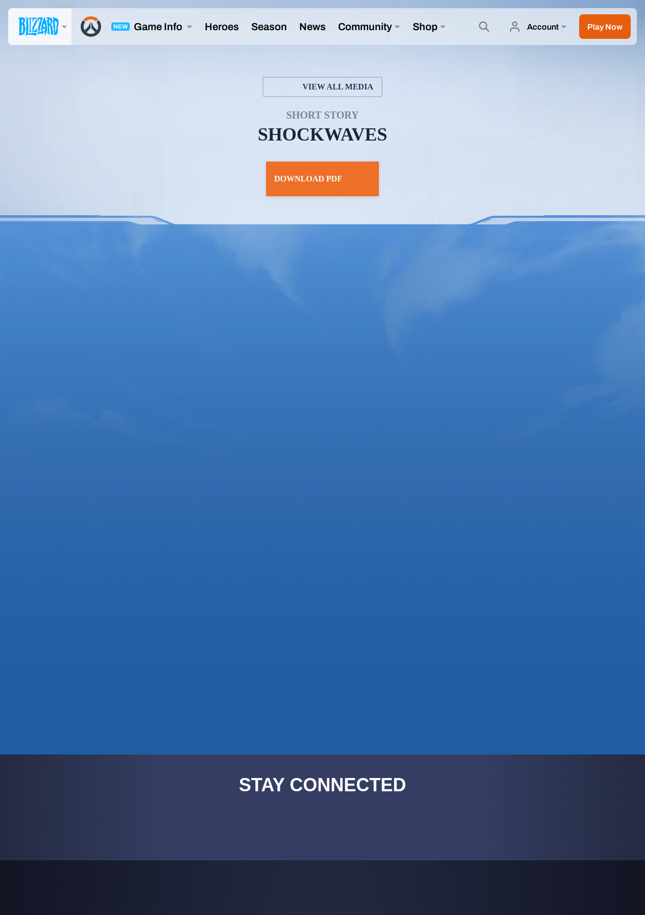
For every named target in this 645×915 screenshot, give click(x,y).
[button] (605, 26)
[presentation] (39, 26)
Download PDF (322, 179)
